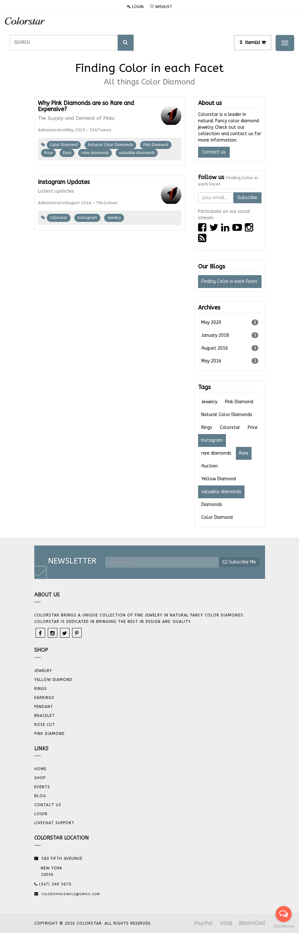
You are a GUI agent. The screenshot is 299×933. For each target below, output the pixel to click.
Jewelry (114, 217)
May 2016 (229, 361)
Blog (40, 796)
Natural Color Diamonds (110, 145)
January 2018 (229, 335)
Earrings (44, 697)
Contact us (214, 152)
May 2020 (229, 322)
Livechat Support (54, 823)
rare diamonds (95, 153)
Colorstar (58, 217)
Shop (40, 778)
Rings (40, 688)
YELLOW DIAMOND (53, 679)
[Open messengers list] (284, 914)
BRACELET (44, 715)
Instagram (87, 217)
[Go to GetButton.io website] (283, 926)
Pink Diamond (155, 145)
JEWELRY (43, 670)
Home (40, 769)
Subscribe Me (239, 562)
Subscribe (247, 197)
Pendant (43, 706)
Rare (67, 153)
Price (48, 153)
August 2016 (229, 348)
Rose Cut (44, 724)
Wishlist (161, 6)
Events (42, 787)
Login (135, 6)
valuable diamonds (136, 153)
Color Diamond (64, 145)
